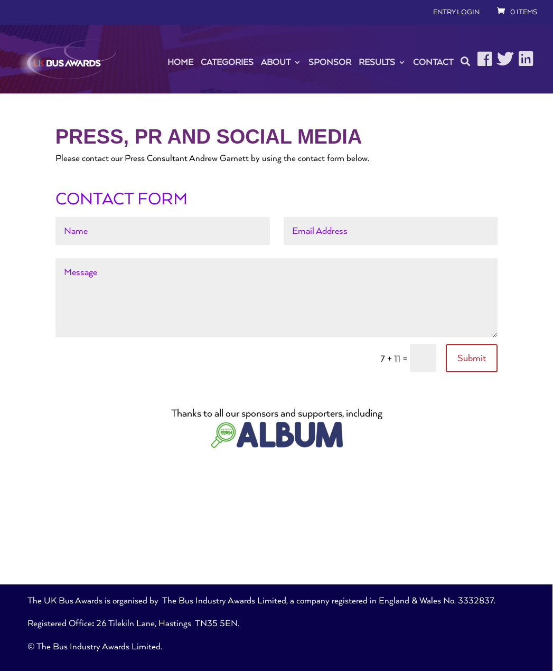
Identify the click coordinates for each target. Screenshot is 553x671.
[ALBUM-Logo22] (277, 445)
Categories (227, 62)
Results (377, 62)
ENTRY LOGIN (456, 12)
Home (180, 62)
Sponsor (329, 62)
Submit (471, 358)
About (275, 62)
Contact (433, 62)
